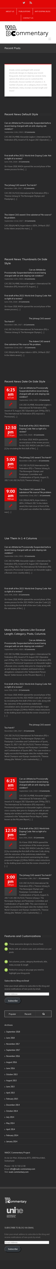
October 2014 (12, 1111)
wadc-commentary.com (19, 1172)
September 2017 (13, 1050)
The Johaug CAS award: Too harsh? (20, 185)
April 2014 (10, 1129)
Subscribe (13, 1001)
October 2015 (12, 1074)
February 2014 (12, 1135)
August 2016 (11, 1062)
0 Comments (30, 132)
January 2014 (11, 1141)
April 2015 (10, 1092)
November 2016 (13, 1056)
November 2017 (13, 1044)
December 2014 (13, 1105)
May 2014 (10, 1123)
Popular (12, 1014)
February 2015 (12, 1099)
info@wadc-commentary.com (22, 1169)
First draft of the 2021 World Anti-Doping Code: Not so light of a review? (34, 428)
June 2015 (10, 1086)
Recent (28, 1014)
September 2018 (13, 1032)
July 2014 (10, 1117)
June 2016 (10, 1068)
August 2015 (11, 1080)
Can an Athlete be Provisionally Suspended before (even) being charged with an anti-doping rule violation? (27, 126)
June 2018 (10, 1038)
